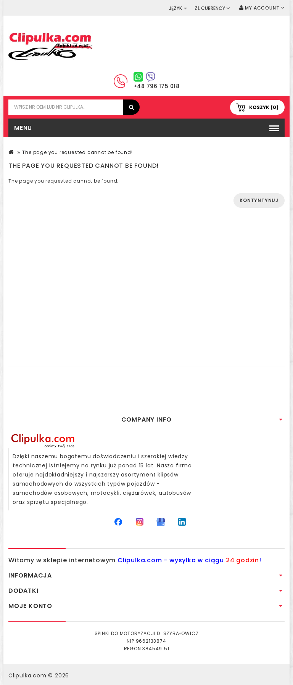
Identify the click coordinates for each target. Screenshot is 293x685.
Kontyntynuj (259, 200)
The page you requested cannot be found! (77, 152)
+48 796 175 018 (157, 86)
